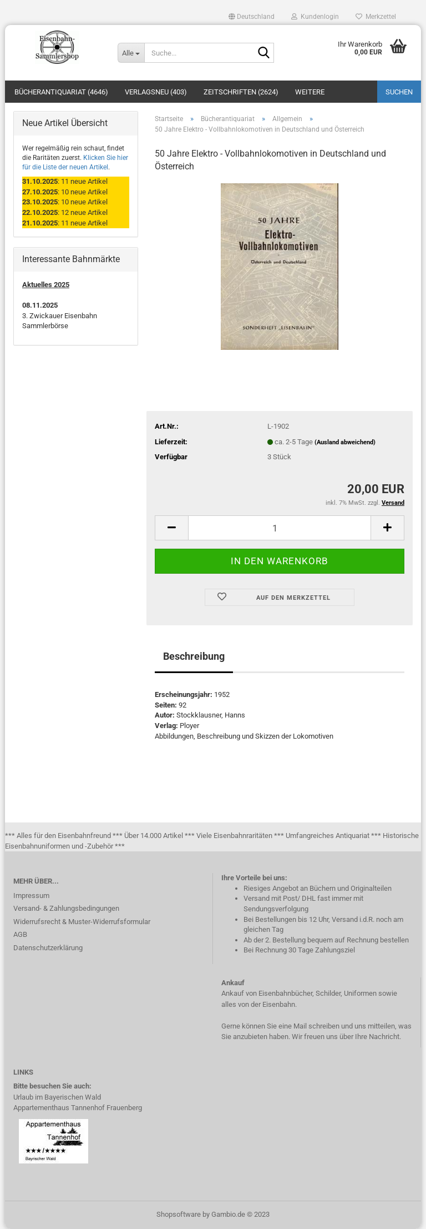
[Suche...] (131, 53)
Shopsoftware (178, 1214)
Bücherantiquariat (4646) (61, 92)
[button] (251, 16)
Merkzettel (376, 17)
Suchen (399, 92)
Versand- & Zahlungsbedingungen (66, 908)
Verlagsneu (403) (156, 92)
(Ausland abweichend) (345, 442)
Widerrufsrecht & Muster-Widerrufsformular (81, 921)
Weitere (309, 92)
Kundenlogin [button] (315, 17)
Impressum (31, 895)
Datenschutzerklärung (48, 948)
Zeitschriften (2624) (241, 92)
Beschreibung (194, 656)
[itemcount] (279, 527)
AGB (20, 934)
